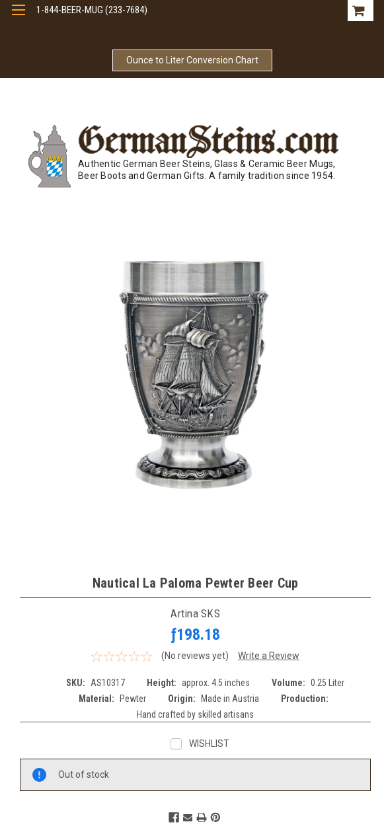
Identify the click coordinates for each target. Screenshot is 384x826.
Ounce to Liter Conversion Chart (192, 60)
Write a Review (268, 655)
